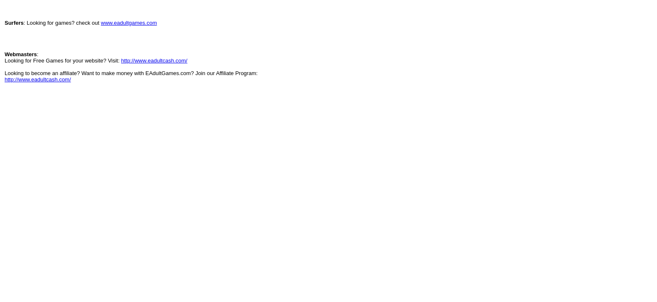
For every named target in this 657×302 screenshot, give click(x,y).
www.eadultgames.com (129, 23)
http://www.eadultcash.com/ (154, 60)
